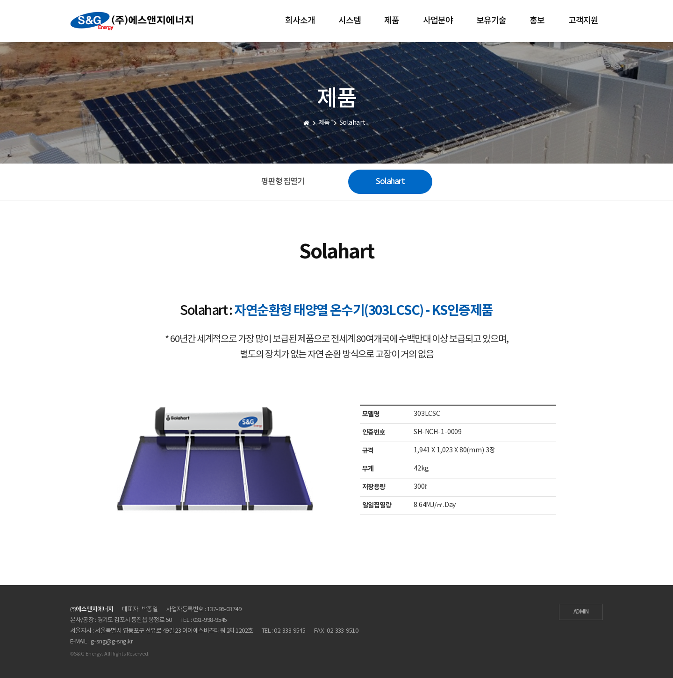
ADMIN (580, 611)
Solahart (390, 181)
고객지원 (583, 21)
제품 (391, 21)
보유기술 (491, 21)
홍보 (537, 21)
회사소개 (300, 21)
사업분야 (438, 21)
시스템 (349, 21)
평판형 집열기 (282, 181)
